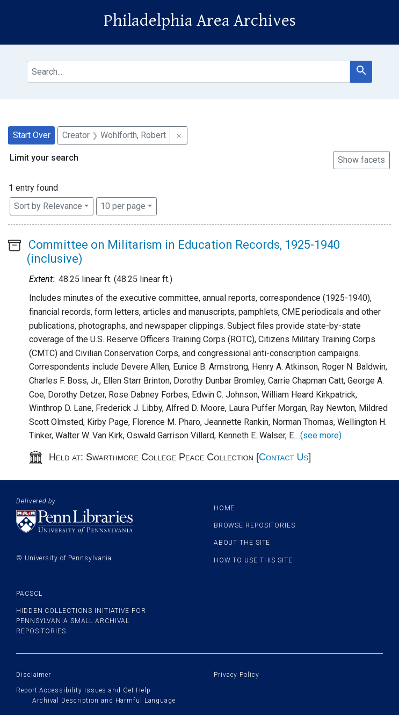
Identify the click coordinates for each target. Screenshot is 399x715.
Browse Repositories (254, 525)
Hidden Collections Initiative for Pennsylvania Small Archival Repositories (81, 621)
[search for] (188, 72)
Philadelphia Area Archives (200, 21)
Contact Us (283, 457)
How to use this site (253, 560)
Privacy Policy (236, 674)
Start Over (31, 135)
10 (123, 205)
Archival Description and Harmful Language (104, 700)
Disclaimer (33, 674)
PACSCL (29, 593)
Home (224, 508)
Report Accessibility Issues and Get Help (83, 690)
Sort (48, 206)
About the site (242, 542)
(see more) (321, 435)
